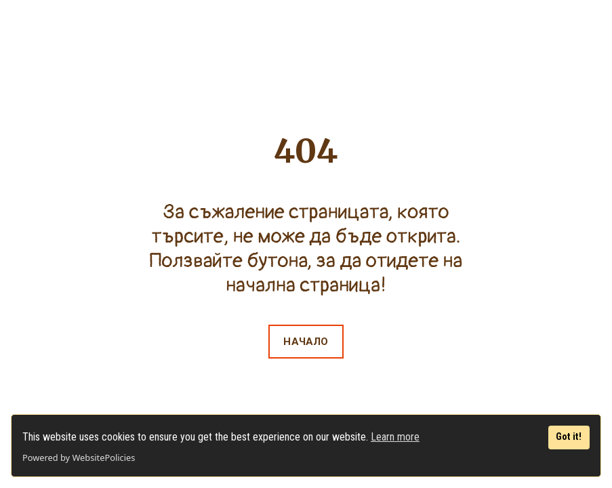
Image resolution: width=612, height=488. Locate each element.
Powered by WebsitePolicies (78, 457)
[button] (305, 342)
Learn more (395, 436)
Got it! (569, 437)
